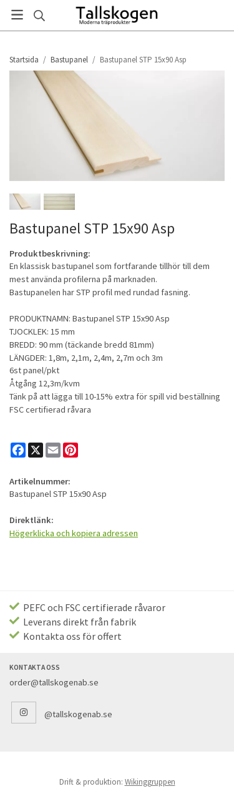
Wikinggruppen (150, 782)
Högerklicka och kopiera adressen (73, 533)
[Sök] (39, 15)
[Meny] (17, 14)
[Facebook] (18, 450)
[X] (35, 450)
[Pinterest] (70, 450)
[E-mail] (53, 450)
